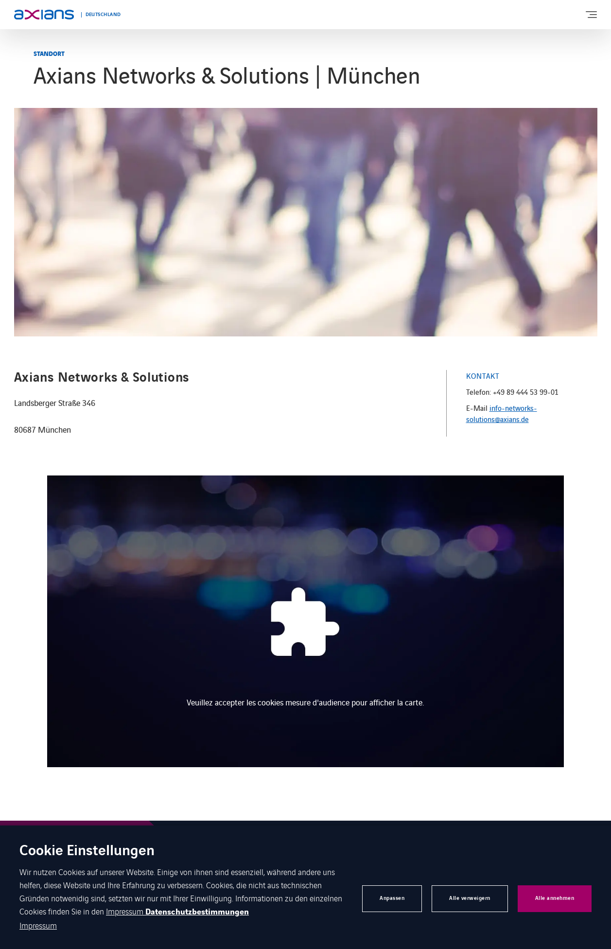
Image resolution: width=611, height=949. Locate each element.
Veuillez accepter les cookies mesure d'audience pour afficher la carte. (305, 702)
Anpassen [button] (392, 898)
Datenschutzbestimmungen (197, 912)
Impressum (125, 911)
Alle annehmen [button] (555, 898)
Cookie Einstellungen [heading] (87, 852)
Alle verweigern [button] (469, 898)
